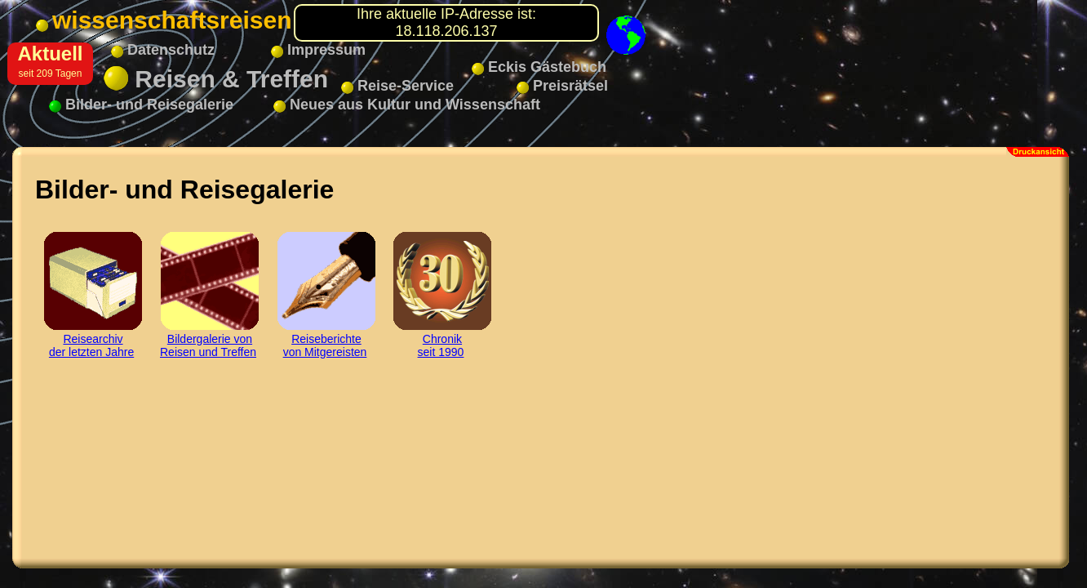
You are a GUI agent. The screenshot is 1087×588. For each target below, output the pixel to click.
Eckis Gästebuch (539, 67)
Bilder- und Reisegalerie (141, 104)
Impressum (318, 50)
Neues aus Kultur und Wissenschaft (406, 104)
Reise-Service (397, 86)
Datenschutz (163, 50)
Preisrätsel (562, 86)
